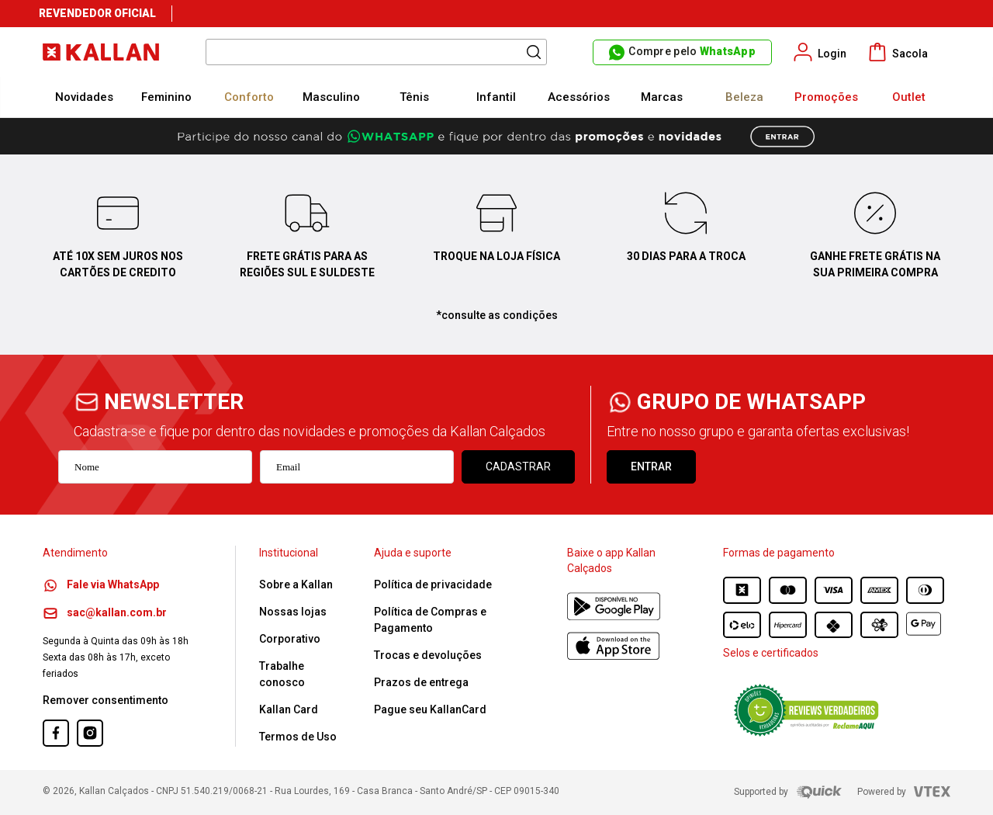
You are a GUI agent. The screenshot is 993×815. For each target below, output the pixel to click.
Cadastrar (518, 466)
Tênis (414, 97)
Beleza (744, 97)
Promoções (826, 97)
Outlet (909, 97)
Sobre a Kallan (296, 584)
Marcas (662, 97)
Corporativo (289, 639)
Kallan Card (288, 709)
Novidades (84, 97)
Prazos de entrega (421, 682)
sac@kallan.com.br (105, 612)
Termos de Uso (298, 736)
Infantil (496, 97)
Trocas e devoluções (428, 655)
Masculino (331, 97)
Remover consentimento (105, 700)
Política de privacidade (433, 584)
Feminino (166, 97)
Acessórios (579, 97)
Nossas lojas (293, 611)
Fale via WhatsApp (101, 584)
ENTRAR (651, 466)
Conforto (249, 97)
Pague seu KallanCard (430, 709)
